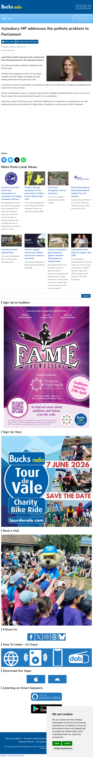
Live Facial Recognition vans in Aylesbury (58, 183)
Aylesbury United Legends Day (11, 244)
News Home (9, 42)
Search (86, 296)
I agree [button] (56, 743)
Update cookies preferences (12, 755)
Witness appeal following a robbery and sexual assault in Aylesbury (35, 247)
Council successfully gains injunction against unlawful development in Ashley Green (58, 248)
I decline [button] (67, 743)
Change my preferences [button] (63, 748)
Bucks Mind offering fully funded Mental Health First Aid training (81, 185)
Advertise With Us (26, 742)
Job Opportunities (43, 742)
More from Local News (28, 42)
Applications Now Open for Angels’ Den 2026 (81, 245)
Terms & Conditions (13, 738)
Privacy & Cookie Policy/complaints (38, 738)
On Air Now (83, 7)
